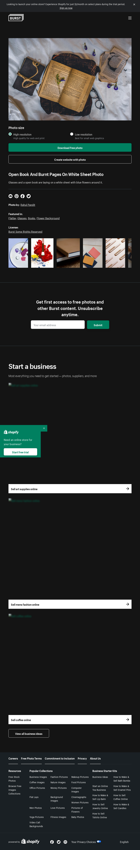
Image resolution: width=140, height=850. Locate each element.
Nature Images (58, 782)
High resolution (22, 134)
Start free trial (20, 452)
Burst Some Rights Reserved (25, 231)
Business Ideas (100, 776)
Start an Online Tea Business (100, 787)
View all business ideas (28, 733)
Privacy (82, 758)
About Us (95, 758)
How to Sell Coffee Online (120, 797)
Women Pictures (79, 802)
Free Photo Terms (31, 758)
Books (31, 218)
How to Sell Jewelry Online (100, 806)
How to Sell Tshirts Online (99, 815)
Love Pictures (58, 807)
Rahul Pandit (28, 204)
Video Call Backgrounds (36, 824)
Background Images (57, 798)
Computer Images (76, 789)
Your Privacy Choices (86, 841)
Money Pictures (59, 787)
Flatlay (12, 218)
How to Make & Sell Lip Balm (100, 797)
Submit (98, 325)
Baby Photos (77, 817)
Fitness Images (58, 817)
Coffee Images (36, 782)
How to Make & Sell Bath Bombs (121, 778)
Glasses (22, 218)
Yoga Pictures (36, 817)
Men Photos (35, 807)
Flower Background (48, 218)
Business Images (38, 776)
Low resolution (83, 134)
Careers (13, 758)
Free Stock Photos (14, 778)
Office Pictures (37, 787)
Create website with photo (70, 159)
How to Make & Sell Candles (121, 806)
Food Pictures (78, 782)
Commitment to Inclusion (60, 758)
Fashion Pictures (59, 776)
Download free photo (70, 147)
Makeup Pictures (80, 776)
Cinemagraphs (78, 797)
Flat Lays (33, 797)
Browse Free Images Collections (14, 789)
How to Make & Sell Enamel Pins (122, 787)
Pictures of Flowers (77, 809)
